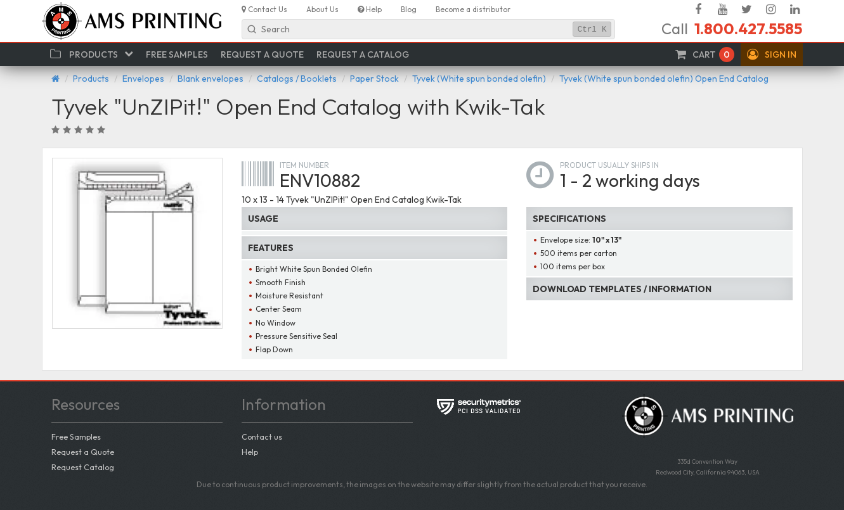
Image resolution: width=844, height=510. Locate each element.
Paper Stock (374, 78)
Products (91, 78)
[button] (772, 54)
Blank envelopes (210, 78)
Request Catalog (82, 467)
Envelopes (143, 78)
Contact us (262, 436)
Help (250, 452)
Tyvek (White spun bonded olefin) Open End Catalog (664, 78)
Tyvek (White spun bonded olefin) (479, 78)
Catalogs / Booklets (297, 78)
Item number (304, 165)
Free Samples (76, 436)
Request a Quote (82, 452)
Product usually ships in (609, 165)
